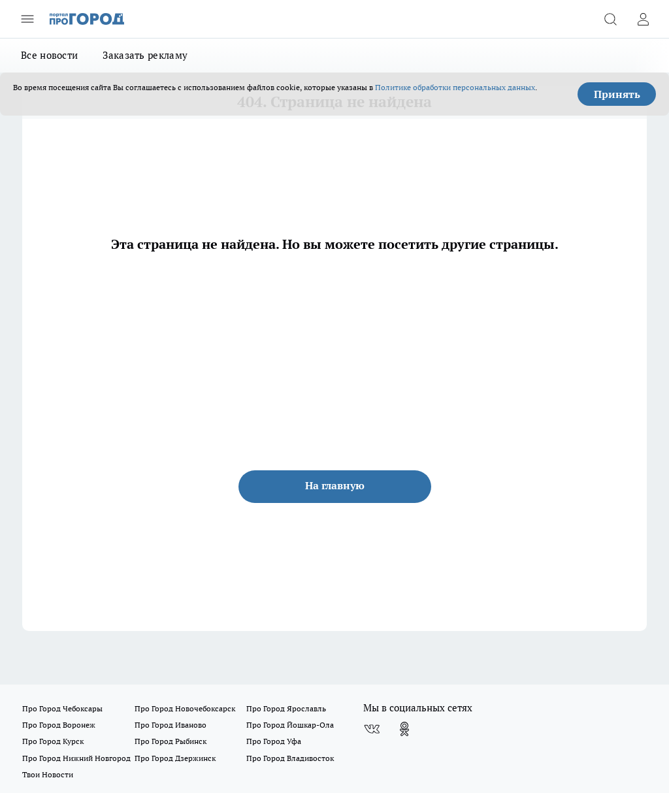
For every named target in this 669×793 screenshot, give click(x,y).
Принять (617, 94)
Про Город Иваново (170, 725)
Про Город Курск (53, 741)
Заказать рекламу (145, 55)
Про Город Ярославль (286, 708)
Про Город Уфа (273, 741)
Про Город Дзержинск (175, 758)
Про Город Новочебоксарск (185, 708)
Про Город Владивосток (290, 758)
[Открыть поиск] (610, 19)
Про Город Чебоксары (62, 708)
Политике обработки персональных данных (455, 87)
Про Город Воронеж (58, 725)
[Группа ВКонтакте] (371, 729)
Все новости (49, 55)
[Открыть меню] (27, 19)
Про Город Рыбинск (170, 741)
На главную (335, 485)
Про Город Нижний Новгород (76, 758)
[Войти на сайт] (643, 19)
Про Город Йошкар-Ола (290, 725)
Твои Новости (47, 774)
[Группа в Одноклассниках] (404, 729)
